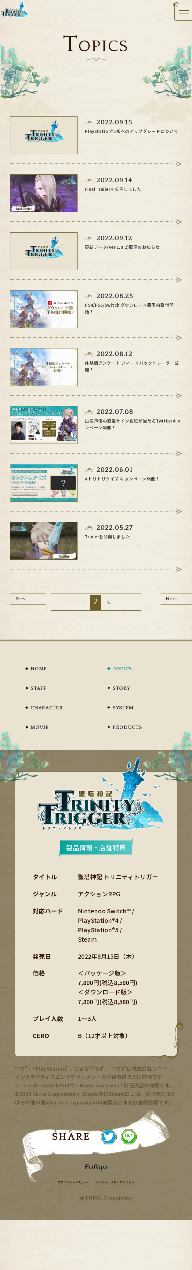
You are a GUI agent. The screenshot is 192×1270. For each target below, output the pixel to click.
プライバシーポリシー (60, 1231)
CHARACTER (61, 725)
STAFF (47, 702)
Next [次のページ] (164, 611)
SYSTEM (134, 725)
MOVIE (49, 748)
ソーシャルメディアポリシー (124, 1231)
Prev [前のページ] (28, 611)
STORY (131, 702)
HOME (47, 679)
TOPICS (133, 679)
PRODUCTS (141, 748)
